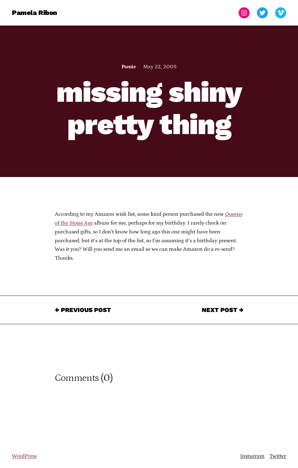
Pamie (128, 67)
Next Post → (223, 310)
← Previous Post (83, 310)
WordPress (24, 456)
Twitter (277, 456)
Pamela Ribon (34, 12)
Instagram (252, 456)
